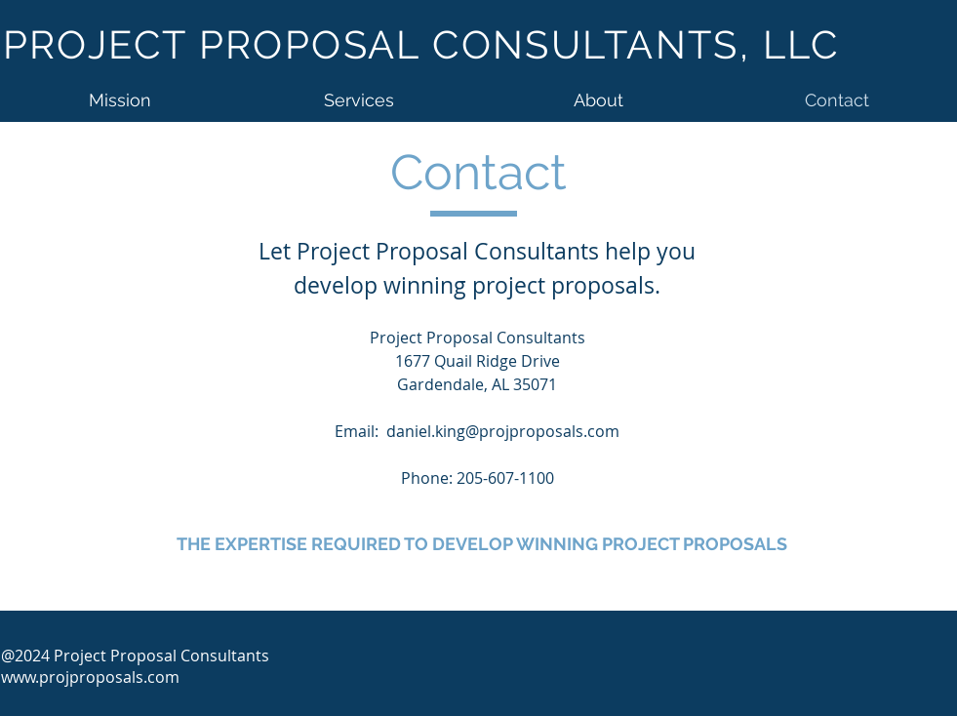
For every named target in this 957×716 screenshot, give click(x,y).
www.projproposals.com (90, 677)
